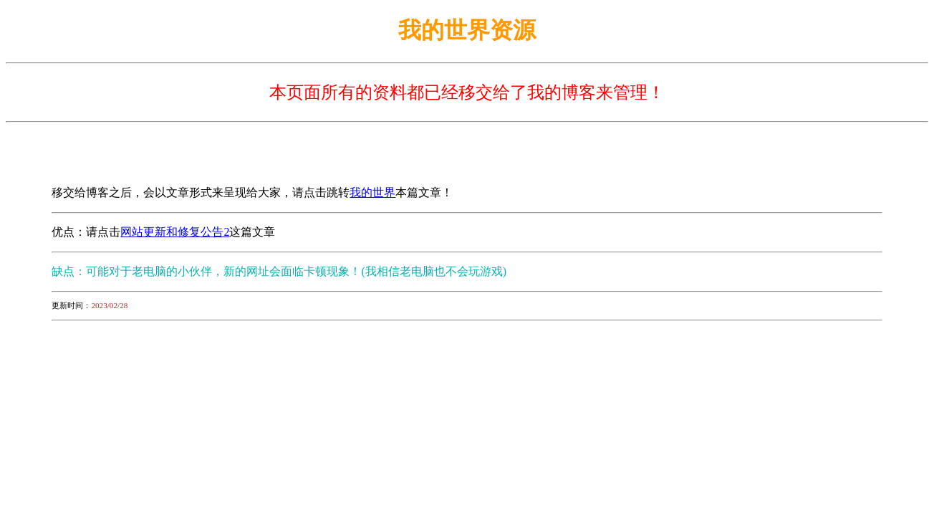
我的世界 (372, 192)
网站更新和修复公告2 (174, 232)
